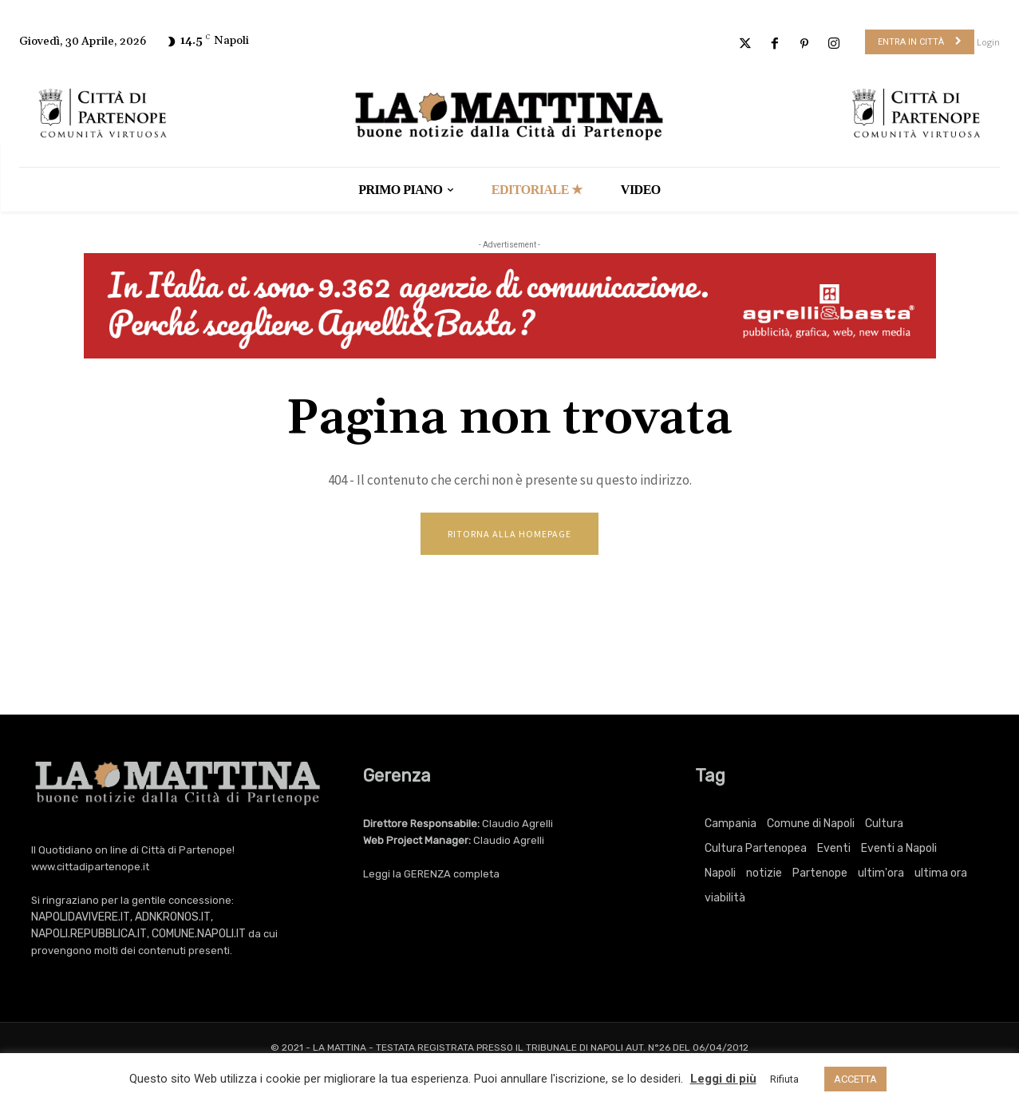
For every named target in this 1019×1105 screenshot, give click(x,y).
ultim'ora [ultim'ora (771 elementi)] (881, 874)
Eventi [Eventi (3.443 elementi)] (834, 850)
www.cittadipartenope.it (90, 868)
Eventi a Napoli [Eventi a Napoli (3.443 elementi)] (899, 850)
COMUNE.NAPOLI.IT (199, 935)
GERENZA (427, 875)
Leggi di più (723, 1078)
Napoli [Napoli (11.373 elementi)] (720, 874)
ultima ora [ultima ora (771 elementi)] (940, 874)
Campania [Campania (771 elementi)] (730, 825)
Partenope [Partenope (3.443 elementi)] (819, 874)
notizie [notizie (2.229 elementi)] (764, 874)
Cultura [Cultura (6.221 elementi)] (884, 825)
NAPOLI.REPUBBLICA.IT (89, 935)
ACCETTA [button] (855, 1079)
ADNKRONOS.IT (173, 918)
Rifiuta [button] (784, 1079)
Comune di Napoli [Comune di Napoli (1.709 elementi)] (811, 825)
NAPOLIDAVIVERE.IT (80, 918)
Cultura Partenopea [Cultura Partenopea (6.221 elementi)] (756, 850)
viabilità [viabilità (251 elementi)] (725, 899)
